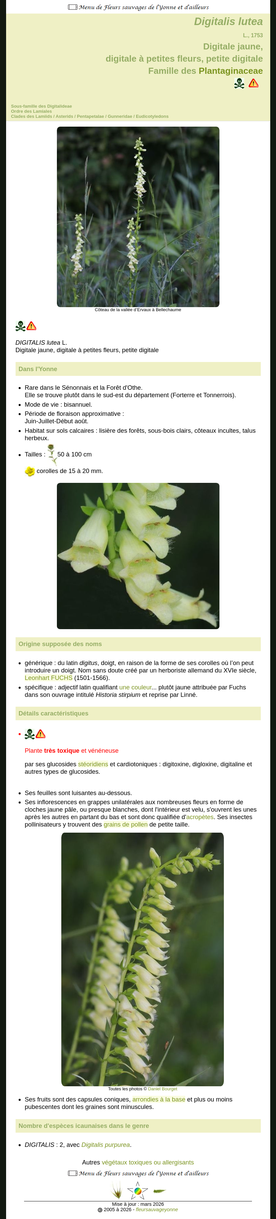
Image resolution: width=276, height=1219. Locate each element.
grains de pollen (126, 824)
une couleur (135, 687)
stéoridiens (93, 764)
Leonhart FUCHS (48, 677)
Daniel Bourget (162, 1088)
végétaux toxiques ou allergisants (148, 1162)
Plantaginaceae (231, 71)
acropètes (200, 816)
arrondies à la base (158, 1099)
